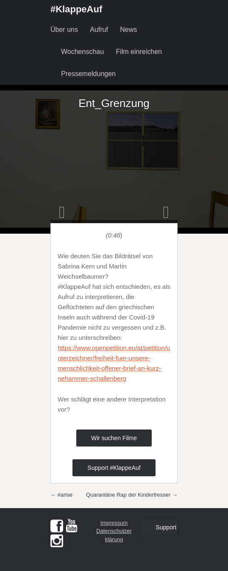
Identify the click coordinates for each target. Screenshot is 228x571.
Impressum (114, 523)
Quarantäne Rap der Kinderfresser (132, 495)
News (128, 29)
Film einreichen (138, 51)
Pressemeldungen (88, 73)
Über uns (64, 29)
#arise (61, 495)
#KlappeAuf (76, 9)
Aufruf (99, 29)
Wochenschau (82, 51)
